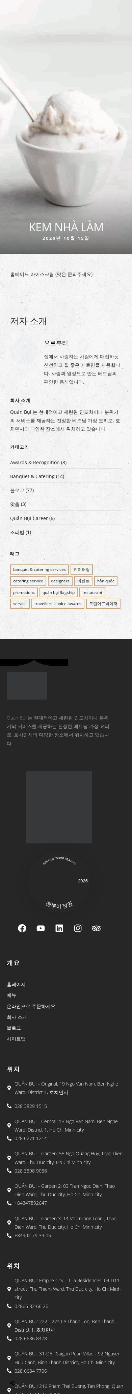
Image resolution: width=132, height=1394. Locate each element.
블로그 (17, 490)
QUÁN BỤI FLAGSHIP (59, 592)
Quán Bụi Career (29, 518)
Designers (60, 581)
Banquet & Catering (32, 476)
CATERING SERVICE (28, 581)
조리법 (17, 532)
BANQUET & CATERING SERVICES (39, 569)
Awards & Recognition (35, 462)
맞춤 (15, 504)
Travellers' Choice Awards (57, 603)
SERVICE (20, 603)
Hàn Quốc (105, 581)
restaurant (92, 592)
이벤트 (83, 581)
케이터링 (82, 569)
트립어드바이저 (103, 603)
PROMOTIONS (24, 592)
